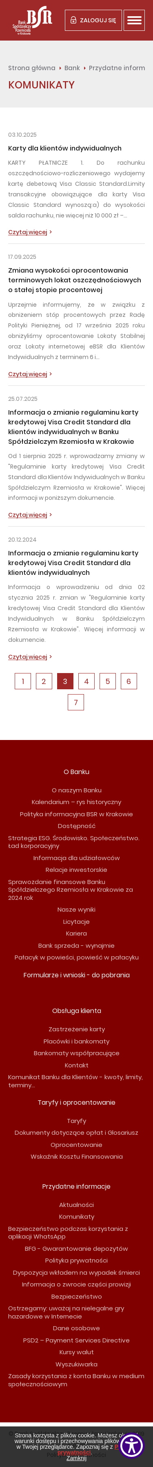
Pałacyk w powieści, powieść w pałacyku (77, 957)
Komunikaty (76, 1216)
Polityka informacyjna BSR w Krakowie (76, 814)
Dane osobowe (76, 1328)
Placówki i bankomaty (76, 1041)
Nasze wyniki (76, 909)
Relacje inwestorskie (76, 869)
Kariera (76, 933)
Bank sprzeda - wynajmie (76, 945)
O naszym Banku (77, 790)
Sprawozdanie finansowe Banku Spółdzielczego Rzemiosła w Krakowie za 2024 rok (70, 890)
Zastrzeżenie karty (77, 1029)
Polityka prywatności (76, 1260)
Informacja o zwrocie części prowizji (76, 1284)
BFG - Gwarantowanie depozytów (76, 1248)
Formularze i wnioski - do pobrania (77, 975)
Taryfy (76, 1120)
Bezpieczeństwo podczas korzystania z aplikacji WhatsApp (68, 1232)
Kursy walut (77, 1352)
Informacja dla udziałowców (76, 858)
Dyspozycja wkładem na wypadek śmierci (76, 1272)
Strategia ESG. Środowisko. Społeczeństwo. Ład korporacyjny (74, 842)
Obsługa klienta (76, 1010)
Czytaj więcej (27, 232)
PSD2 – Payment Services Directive (76, 1340)
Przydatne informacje (76, 1186)
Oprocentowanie (76, 1144)
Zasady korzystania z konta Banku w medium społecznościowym (76, 1380)
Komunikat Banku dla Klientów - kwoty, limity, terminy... (75, 1081)
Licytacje (76, 921)
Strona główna (31, 68)
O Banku (76, 772)
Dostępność (76, 826)
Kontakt (77, 1065)
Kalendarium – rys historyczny (76, 802)
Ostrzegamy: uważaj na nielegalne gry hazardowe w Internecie (66, 1312)
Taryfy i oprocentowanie (76, 1102)
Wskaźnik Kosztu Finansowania (77, 1156)
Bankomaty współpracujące (77, 1053)
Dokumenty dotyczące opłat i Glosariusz (76, 1132)
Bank (72, 68)
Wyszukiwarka (76, 1364)
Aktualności (76, 1204)
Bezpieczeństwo (76, 1296)
